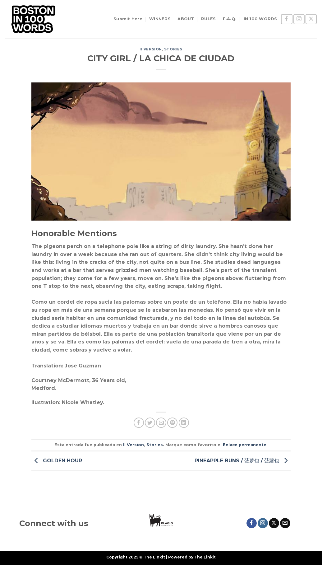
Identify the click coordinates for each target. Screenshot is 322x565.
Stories (173, 49)
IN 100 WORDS (260, 18)
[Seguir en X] (311, 19)
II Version (151, 49)
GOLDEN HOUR (56, 460)
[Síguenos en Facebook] (286, 19)
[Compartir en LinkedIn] (184, 423)
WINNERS (160, 18)
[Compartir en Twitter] (150, 423)
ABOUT (185, 18)
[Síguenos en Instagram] (299, 19)
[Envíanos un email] (285, 523)
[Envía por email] (161, 423)
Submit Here (127, 18)
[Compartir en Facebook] (139, 423)
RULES (208, 18)
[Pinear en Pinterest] (172, 423)
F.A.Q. (230, 18)
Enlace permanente (244, 444)
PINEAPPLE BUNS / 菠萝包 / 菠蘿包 (243, 460)
